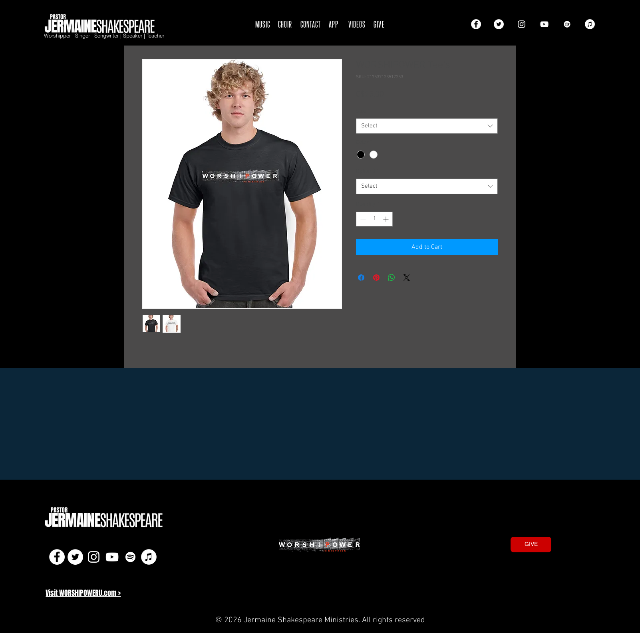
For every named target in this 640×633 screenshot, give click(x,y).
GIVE (379, 24)
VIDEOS (357, 24)
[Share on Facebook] (361, 277)
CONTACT (310, 24)
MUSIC (262, 24)
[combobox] (427, 126)
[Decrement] (362, 219)
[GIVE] (531, 544)
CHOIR (285, 24)
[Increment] (387, 219)
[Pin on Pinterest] (376, 277)
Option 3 (367, 171)
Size (363, 111)
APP (333, 24)
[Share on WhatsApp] (391, 277)
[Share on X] (406, 277)
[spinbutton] (374, 219)
